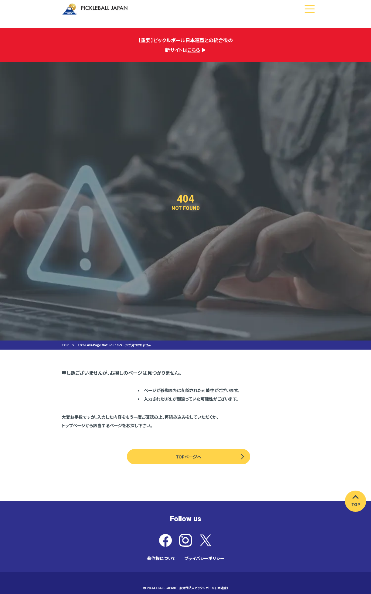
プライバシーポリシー (204, 558)
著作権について (161, 558)
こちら (194, 49)
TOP (65, 345)
